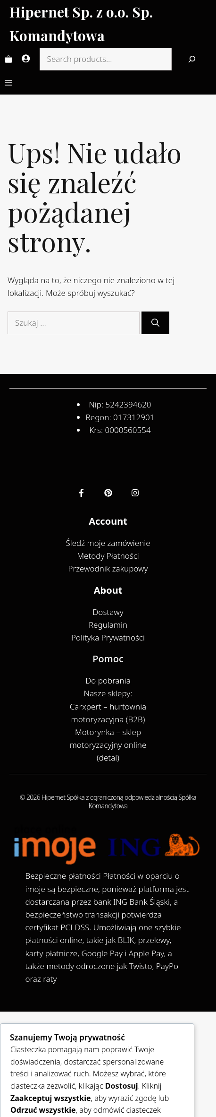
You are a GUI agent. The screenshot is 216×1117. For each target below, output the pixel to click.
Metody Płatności (108, 555)
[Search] (192, 59)
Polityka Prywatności (108, 637)
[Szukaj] (155, 323)
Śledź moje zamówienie (108, 542)
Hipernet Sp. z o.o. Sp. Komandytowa (81, 23)
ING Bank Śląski (141, 901)
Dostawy (107, 611)
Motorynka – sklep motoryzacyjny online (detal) (108, 745)
